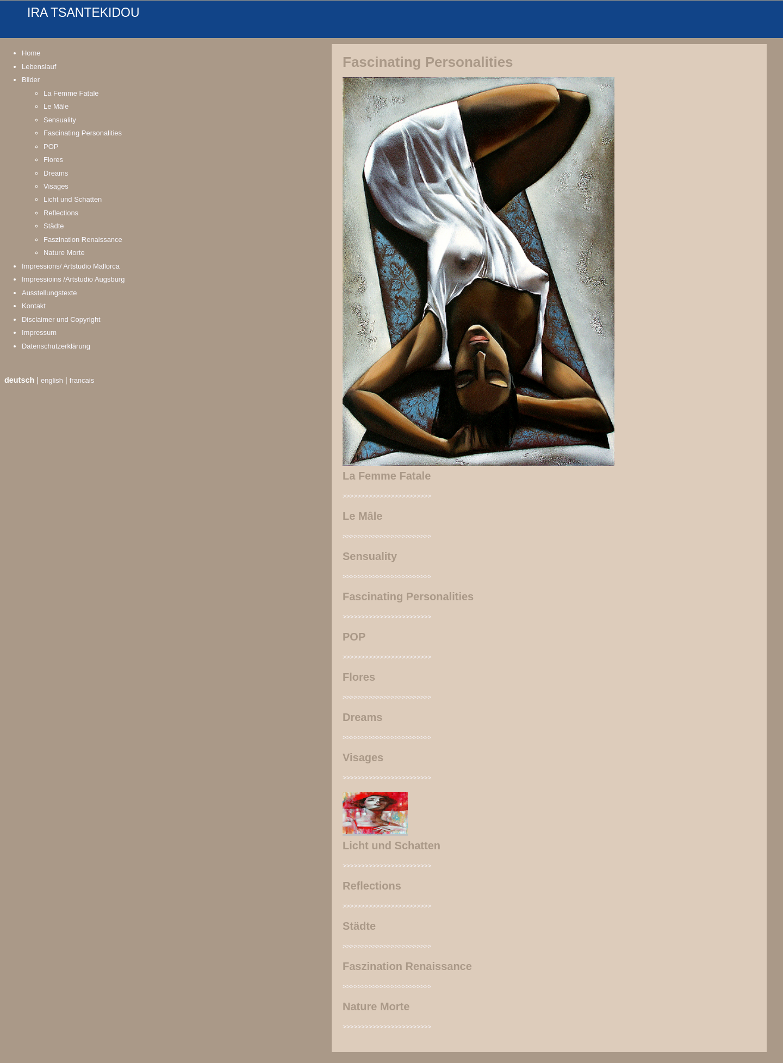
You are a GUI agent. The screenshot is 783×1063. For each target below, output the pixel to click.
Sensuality (60, 120)
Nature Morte (64, 252)
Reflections (61, 213)
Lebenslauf (39, 67)
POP (51, 146)
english (52, 380)
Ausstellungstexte (49, 293)
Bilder (31, 80)
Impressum (39, 332)
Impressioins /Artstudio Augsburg (73, 279)
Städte (54, 226)
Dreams (56, 173)
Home (31, 53)
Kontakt (34, 306)
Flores (53, 160)
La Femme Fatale (71, 93)
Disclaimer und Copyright (61, 319)
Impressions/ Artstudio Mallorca (71, 266)
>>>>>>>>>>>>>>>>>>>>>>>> (387, 495)
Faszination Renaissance (83, 239)
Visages (56, 186)
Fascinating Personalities (83, 133)
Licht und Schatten (73, 199)
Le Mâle (56, 106)
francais (82, 380)
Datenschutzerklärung (56, 346)
